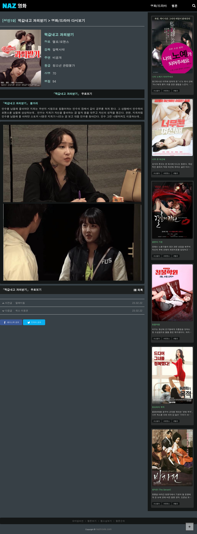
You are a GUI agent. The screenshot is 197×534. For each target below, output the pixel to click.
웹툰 (174, 6)
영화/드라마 (159, 6)
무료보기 (72, 94)
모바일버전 (78, 521)
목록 (138, 290)
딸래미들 (20, 303)
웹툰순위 (120, 521)
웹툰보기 (92, 521)
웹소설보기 (106, 521)
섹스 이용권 (21, 310)
